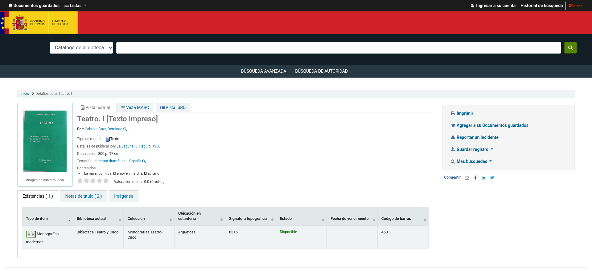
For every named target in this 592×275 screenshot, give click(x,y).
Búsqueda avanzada (263, 71)
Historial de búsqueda (541, 5)
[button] (34, 5)
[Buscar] (570, 48)
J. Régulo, (143, 146)
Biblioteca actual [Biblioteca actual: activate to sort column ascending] (91, 218)
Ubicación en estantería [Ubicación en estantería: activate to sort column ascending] (189, 216)
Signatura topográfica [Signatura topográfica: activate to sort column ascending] (248, 218)
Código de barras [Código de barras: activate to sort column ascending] (396, 218)
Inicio (24, 93)
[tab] (83, 196)
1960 (156, 146)
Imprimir (461, 113)
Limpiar (576, 5)
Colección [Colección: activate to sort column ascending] (136, 218)
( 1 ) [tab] (38, 196)
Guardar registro (470, 149)
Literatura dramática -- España (116, 161)
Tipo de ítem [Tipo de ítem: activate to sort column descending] (37, 218)
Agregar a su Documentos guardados (489, 125)
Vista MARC (135, 107)
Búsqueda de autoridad (321, 71)
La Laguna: (126, 146)
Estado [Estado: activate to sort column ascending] (286, 218)
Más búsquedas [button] (469, 161)
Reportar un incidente (474, 137)
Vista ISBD (173, 107)
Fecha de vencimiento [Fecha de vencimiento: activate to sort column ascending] (349, 218)
